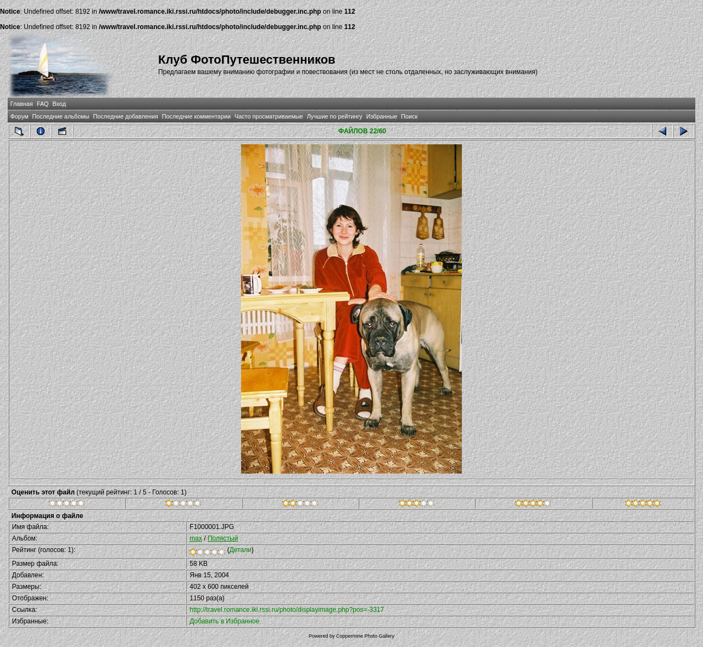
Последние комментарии (196, 116)
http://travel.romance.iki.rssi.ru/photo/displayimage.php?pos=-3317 (286, 610)
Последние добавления (125, 116)
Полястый (223, 538)
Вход (59, 103)
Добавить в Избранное (224, 621)
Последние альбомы (61, 116)
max (195, 538)
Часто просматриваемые (269, 116)
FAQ (43, 103)
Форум (19, 116)
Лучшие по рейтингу (334, 116)
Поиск (409, 116)
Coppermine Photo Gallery (365, 636)
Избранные (381, 116)
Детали (241, 550)
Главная (21, 103)
